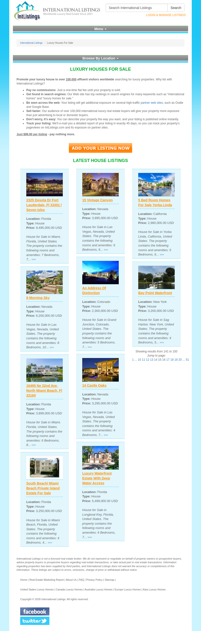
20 (180, 359)
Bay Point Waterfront (155, 293)
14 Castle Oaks (94, 385)
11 (143, 359)
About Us (71, 579)
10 (139, 359)
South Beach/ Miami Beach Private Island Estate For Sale (43, 488)
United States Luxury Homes (37, 589)
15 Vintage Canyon (97, 200)
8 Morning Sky (38, 298)
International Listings (31, 43)
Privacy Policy (94, 579)
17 (167, 359)
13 (151, 359)
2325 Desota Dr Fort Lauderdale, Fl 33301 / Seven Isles (44, 205)
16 (163, 359)
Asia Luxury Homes (154, 589)
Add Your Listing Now (100, 148)
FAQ (81, 579)
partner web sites (152, 102)
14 (155, 359)
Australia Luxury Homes (99, 589)
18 (172, 359)
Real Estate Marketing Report (46, 579)
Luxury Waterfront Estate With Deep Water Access (97, 478)
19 (176, 359)
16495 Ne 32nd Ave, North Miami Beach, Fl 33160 (44, 390)
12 (147, 359)
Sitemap (109, 579)
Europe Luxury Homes (128, 589)
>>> (34, 259)
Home (23, 579)
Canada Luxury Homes (69, 589)
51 (187, 359)
